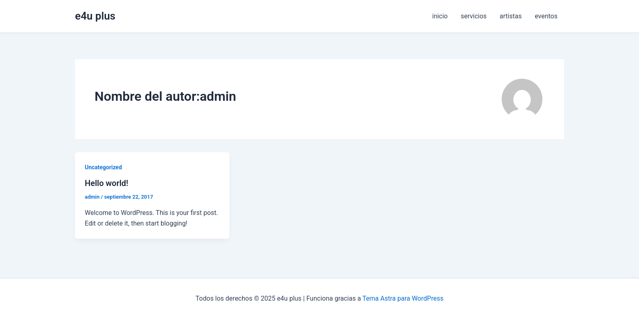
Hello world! (106, 183)
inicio (439, 16)
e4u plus (95, 16)
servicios (474, 16)
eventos (546, 16)
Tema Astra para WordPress (402, 298)
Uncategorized (103, 167)
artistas (511, 16)
